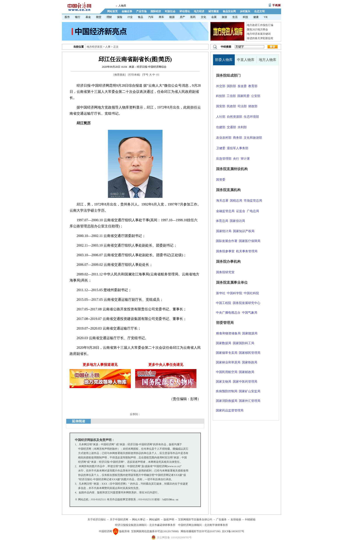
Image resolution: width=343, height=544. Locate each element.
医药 (193, 17)
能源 (172, 17)
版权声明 (169, 519)
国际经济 (155, 11)
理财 (109, 17)
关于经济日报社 (97, 519)
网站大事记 (138, 519)
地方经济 (199, 11)
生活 (235, 17)
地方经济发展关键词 (259, 33)
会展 (214, 17)
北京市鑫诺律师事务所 (162, 525)
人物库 (122, 5)
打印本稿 (134, 74)
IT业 (130, 17)
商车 (161, 17)
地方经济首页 (94, 46)
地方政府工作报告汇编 (260, 25)
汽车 (151, 17)
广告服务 (221, 519)
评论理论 (184, 11)
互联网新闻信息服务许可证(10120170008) (155, 531)
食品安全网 (229, 11)
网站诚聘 (154, 519)
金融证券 (127, 11)
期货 (98, 17)
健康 (256, 17)
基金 (88, 17)
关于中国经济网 (119, 519)
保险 (119, 17)
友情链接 (236, 519)
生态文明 (259, 11)
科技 (245, 17)
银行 (77, 17)
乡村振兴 (245, 11)
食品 (140, 17)
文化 (203, 17)
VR (266, 17)
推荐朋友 (119, 74)
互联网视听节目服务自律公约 (195, 519)
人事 (107, 46)
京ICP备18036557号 (233, 531)
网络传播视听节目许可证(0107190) (200, 531)
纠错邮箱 (250, 519)
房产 (182, 17)
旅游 (224, 17)
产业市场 (141, 11)
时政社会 (170, 11)
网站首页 (112, 11)
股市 (67, 17)
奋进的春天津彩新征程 (260, 38)
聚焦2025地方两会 (257, 29)
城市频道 (213, 11)
